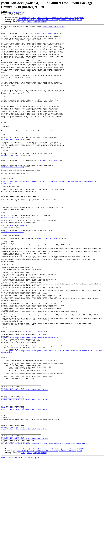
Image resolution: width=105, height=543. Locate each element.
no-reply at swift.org (34, 392)
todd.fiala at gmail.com (17, 12)
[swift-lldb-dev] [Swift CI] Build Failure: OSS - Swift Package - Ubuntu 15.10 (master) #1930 (51, 18)
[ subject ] (36, 22)
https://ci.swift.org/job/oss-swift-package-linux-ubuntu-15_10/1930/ (29, 400)
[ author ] (43, 22)
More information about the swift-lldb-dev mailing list (20, 541)
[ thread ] (29, 22)
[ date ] (23, 22)
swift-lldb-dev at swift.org (12, 162)
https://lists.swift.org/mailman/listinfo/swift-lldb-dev (24, 463)
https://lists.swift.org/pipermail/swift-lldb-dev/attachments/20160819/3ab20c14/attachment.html (46, 527)
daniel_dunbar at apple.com (53, 27)
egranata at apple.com (48, 187)
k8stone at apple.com (18, 265)
